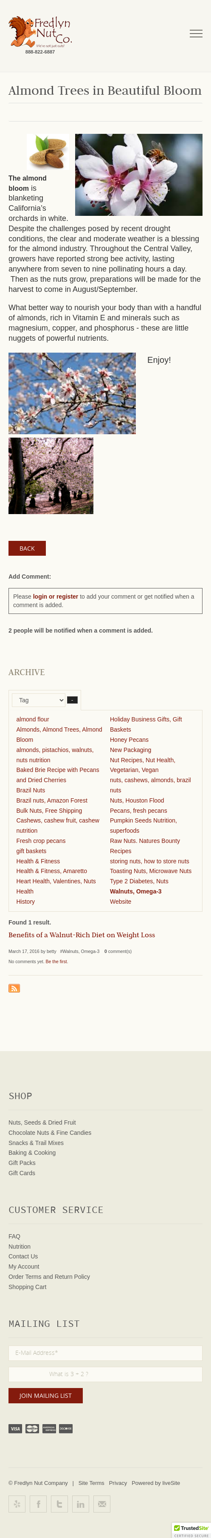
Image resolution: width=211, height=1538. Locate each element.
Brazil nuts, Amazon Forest (52, 800)
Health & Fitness (38, 861)
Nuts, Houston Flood (137, 800)
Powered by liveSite (156, 1483)
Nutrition (19, 1246)
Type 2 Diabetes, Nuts (139, 881)
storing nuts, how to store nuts (149, 861)
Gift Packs (22, 1162)
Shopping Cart (27, 1287)
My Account (23, 1266)
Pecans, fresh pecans (138, 810)
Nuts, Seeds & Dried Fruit (42, 1122)
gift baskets (32, 851)
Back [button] (27, 548)
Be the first (56, 961)
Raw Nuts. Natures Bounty (145, 840)
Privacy (118, 1483)
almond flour (33, 719)
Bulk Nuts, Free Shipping (49, 810)
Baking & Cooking (32, 1152)
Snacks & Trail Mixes (36, 1142)
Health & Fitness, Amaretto (52, 871)
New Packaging (130, 749)
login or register (56, 596)
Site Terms (91, 1483)
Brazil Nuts (31, 790)
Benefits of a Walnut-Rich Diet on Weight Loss (81, 935)
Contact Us (23, 1256)
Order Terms (25, 1276)
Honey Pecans (129, 739)
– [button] (72, 700)
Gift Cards (21, 1173)
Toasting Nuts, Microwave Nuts (150, 871)
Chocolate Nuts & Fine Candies (49, 1132)
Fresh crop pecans (41, 840)
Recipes (121, 851)
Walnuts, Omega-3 (136, 891)
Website (120, 901)
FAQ (14, 1236)
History (26, 901)
